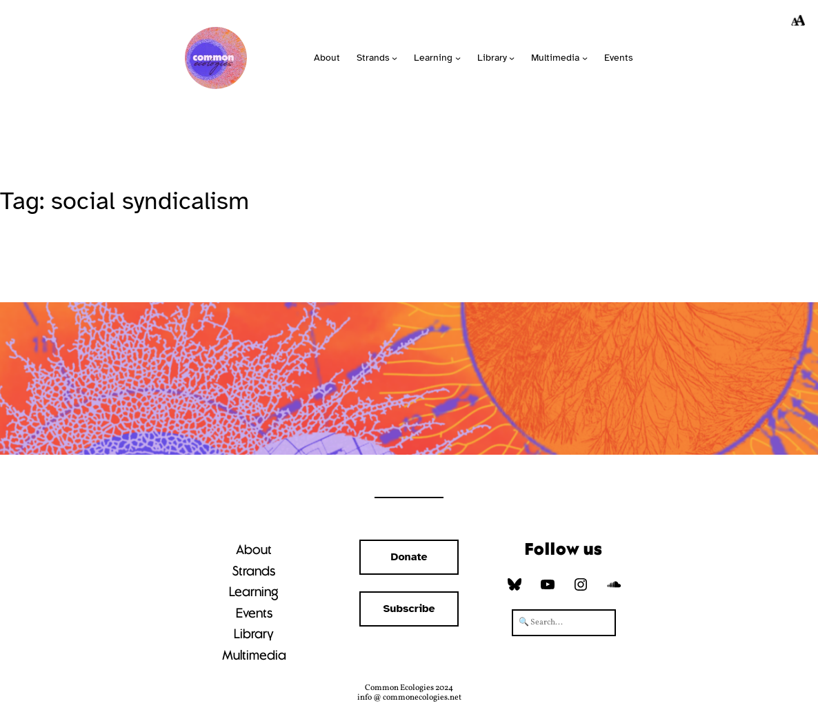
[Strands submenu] (394, 58)
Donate (408, 557)
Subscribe (409, 608)
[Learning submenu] (458, 58)
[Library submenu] (512, 58)
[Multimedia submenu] (585, 58)
